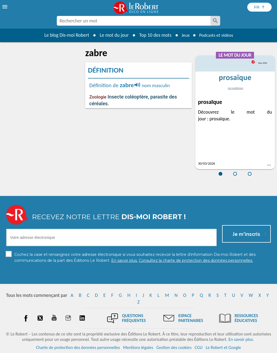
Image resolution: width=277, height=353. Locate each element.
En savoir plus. (241, 339)
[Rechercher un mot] (215, 21)
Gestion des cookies (174, 347)
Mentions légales (138, 347)
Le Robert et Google (223, 347)
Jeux (184, 35)
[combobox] (133, 21)
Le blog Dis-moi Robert (64, 35)
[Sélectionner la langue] (259, 7)
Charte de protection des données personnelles (78, 347)
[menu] (5, 6)
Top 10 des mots (153, 35)
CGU (199, 347)
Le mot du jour (111, 35)
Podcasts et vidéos (217, 35)
